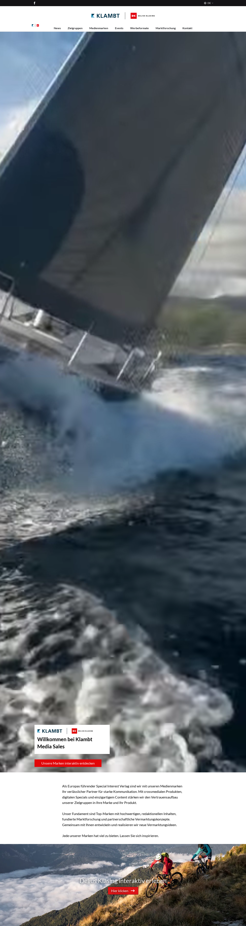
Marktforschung (166, 28)
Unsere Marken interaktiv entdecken (68, 763)
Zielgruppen (75, 28)
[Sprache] (208, 3)
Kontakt (187, 28)
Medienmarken (98, 28)
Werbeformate (139, 28)
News (57, 28)
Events (119, 28)
